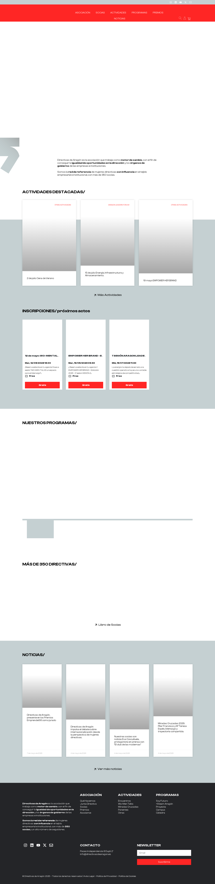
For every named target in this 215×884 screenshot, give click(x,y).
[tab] (40, 529)
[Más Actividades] (95, 295)
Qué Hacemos (87, 801)
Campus (160, 810)
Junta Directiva (88, 804)
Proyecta (161, 807)
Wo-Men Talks (125, 804)
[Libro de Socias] (96, 625)
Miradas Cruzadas (128, 807)
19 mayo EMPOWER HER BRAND (160, 280)
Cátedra (160, 813)
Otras (121, 813)
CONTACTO (90, 845)
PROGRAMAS (167, 795)
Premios (84, 810)
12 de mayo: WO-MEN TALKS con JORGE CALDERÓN (58, 355)
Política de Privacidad (106, 876)
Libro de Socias (110, 624)
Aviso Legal (88, 876)
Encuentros (124, 801)
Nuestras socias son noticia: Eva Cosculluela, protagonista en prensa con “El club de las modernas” (129, 740)
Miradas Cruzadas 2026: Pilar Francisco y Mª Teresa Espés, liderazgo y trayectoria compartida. (172, 727)
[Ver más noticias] (95, 769)
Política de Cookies (127, 876)
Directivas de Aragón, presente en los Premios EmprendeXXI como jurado (41, 718)
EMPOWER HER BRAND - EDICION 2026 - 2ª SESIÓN (100, 355)
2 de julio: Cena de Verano (40, 278)
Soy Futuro (162, 801)
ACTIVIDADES (130, 795)
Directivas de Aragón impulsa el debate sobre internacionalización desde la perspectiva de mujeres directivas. (85, 732)
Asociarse (85, 813)
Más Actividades (110, 295)
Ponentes (123, 810)
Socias (83, 807)
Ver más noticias (110, 769)
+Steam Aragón (164, 804)
